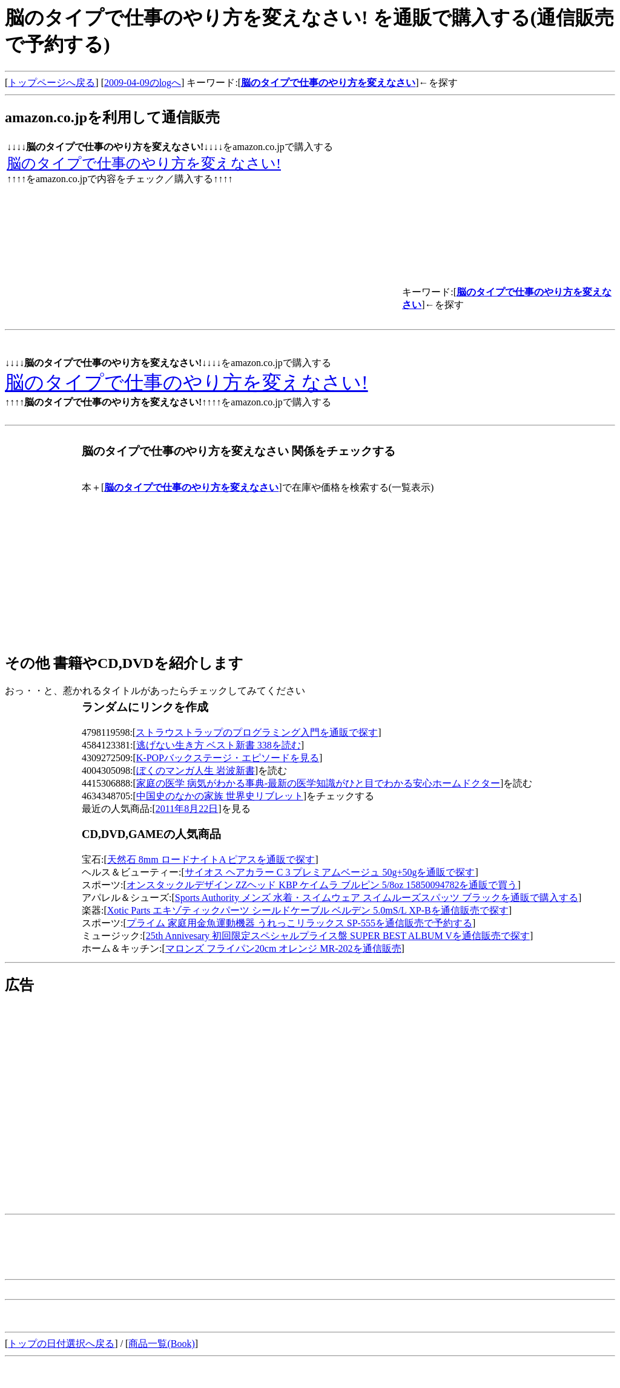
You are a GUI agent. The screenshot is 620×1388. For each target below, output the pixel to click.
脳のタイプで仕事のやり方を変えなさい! (144, 163)
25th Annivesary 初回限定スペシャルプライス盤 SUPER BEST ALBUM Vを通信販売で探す (338, 936)
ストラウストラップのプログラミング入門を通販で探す (257, 732)
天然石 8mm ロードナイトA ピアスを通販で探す (211, 859)
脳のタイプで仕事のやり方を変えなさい (328, 82)
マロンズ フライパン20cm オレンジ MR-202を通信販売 (283, 948)
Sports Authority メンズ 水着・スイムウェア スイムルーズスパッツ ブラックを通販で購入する (376, 897)
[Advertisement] (106, 1091)
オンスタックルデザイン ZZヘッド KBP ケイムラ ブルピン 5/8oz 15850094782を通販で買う (322, 885)
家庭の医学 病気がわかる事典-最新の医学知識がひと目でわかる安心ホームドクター (318, 783)
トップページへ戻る (51, 82)
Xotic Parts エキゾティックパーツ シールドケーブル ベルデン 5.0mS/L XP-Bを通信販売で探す (308, 910)
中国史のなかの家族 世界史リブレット (219, 796)
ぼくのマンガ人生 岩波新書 (195, 770)
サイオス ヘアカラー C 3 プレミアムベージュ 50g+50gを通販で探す (330, 872)
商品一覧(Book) (161, 1343)
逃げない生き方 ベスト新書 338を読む (218, 745)
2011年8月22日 (187, 809)
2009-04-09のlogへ (142, 82)
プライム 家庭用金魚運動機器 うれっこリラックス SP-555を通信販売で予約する (299, 923)
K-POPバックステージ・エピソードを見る (227, 758)
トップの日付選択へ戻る (61, 1343)
